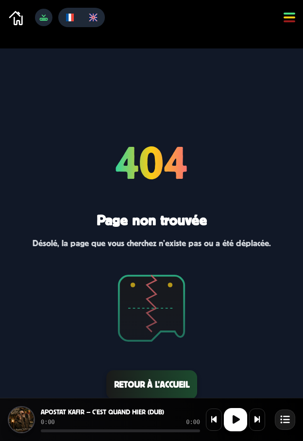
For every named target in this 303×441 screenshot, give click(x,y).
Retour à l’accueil (151, 384)
